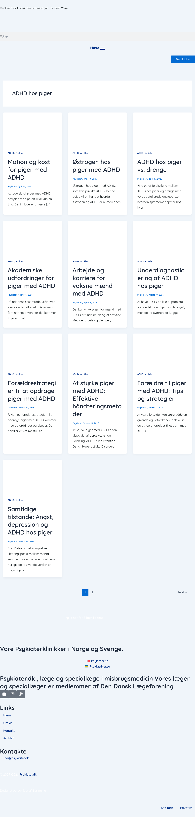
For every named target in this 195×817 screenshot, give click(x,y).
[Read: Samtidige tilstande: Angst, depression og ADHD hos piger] (32, 476)
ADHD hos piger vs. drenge (159, 165)
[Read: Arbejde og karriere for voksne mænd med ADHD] (97, 237)
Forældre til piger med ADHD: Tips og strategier (162, 390)
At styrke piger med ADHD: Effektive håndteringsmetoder (97, 398)
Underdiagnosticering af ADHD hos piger (160, 277)
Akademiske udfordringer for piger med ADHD (31, 277)
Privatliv (186, 808)
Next (182, 592)
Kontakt (9, 730)
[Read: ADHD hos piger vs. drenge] (162, 129)
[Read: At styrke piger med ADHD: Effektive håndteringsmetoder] (97, 350)
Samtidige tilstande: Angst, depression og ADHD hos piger (30, 520)
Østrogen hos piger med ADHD (96, 165)
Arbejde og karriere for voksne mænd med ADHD (93, 281)
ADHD (11, 152)
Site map (167, 808)
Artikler (20, 152)
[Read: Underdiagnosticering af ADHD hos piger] (162, 237)
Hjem (7, 715)
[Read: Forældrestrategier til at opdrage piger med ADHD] (32, 350)
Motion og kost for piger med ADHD (29, 169)
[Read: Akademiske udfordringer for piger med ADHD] (32, 237)
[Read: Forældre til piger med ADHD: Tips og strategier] (162, 350)
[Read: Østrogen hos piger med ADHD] (97, 129)
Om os (7, 723)
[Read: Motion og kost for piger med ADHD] (32, 129)
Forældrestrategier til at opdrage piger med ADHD (32, 390)
